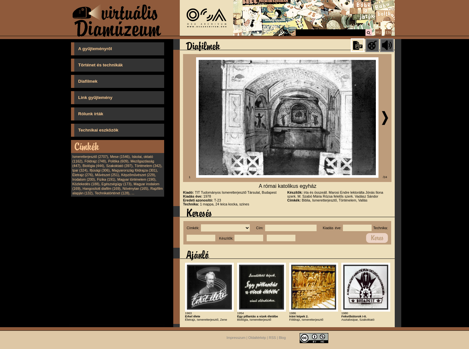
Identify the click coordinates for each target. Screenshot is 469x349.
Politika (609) (118, 161)
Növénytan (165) (135, 188)
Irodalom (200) (83, 179)
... (133, 193)
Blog (282, 338)
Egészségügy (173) (117, 184)
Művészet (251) (107, 175)
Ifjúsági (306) (100, 170)
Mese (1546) (120, 157)
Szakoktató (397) (119, 166)
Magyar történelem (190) (136, 179)
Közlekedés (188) (85, 184)
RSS (272, 338)
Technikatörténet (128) (112, 193)
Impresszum (236, 338)
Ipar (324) (79, 170)
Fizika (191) (106, 179)
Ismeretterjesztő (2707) (90, 157)
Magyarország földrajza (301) (134, 170)
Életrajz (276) (82, 175)
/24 (385, 177)
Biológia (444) (93, 166)
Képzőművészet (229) (138, 175)
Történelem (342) (148, 166)
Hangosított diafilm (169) (102, 188)
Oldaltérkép (257, 338)
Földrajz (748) (95, 161)
